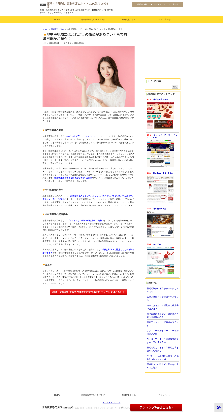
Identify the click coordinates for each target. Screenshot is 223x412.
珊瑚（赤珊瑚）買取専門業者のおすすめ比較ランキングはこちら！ (88, 292)
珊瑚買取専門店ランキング (93, 19)
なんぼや (157, 244)
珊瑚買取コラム (129, 19)
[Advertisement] (162, 57)
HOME (57, 19)
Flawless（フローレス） (163, 173)
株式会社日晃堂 (159, 209)
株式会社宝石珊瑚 (160, 100)
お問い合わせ (165, 19)
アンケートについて (111, 402)
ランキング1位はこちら (154, 407)
